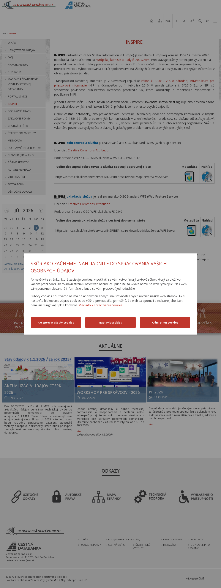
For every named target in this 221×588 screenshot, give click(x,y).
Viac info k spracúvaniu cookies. (101, 305)
